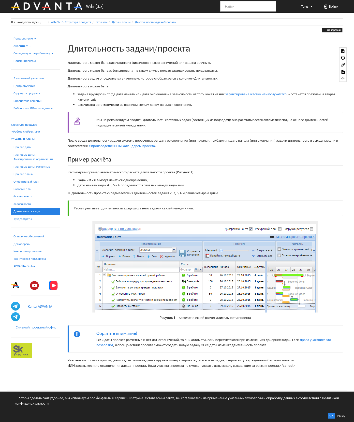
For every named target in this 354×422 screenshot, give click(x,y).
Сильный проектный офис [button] (36, 327)
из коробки (333, 30)
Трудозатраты (23, 219)
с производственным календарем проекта (122, 145)
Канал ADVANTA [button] (40, 306)
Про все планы (23, 174)
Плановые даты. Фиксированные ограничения (33, 156)
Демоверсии (22, 244)
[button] (304, 6)
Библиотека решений (28, 101)
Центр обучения (24, 86)
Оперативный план (26, 181)
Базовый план (23, 189)
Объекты (101, 22)
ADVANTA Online (24, 266)
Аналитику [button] (22, 46)
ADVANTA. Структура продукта (71, 22)
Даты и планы (121, 22)
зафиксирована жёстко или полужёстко (255, 94)
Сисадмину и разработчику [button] (33, 53)
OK (331, 416)
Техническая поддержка (30, 259)
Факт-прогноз (23, 196)
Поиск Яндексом (25, 61)
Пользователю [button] (25, 38)
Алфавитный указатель (29, 78)
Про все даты (22, 147)
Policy (341, 416)
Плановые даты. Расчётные (32, 166)
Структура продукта (27, 93)
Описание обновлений (29, 236)
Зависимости (22, 204)
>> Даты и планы (23, 138)
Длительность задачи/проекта (155, 22)
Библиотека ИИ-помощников (33, 108)
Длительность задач (27, 211)
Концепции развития (28, 251)
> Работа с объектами (25, 131)
